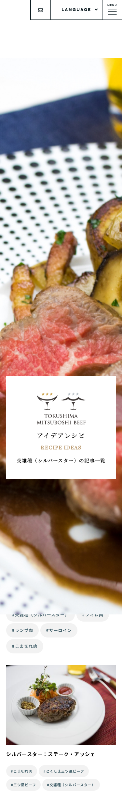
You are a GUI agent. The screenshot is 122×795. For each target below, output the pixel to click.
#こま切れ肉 (25, 646)
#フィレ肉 (92, 615)
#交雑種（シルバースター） (41, 615)
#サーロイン (59, 630)
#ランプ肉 (22, 630)
